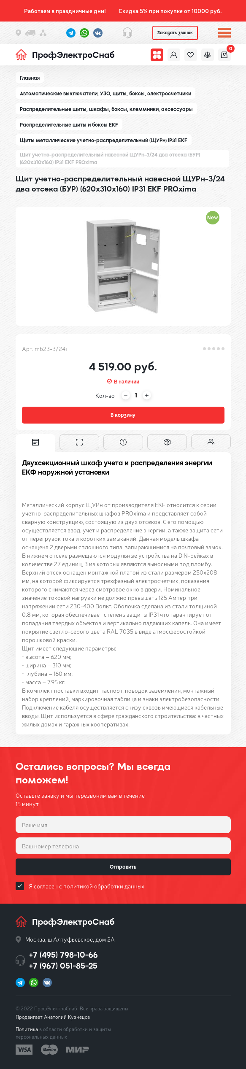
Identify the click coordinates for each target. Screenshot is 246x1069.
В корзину (123, 415)
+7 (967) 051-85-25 (63, 966)
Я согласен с (86, 886)
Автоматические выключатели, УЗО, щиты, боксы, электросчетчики (105, 94)
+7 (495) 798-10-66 (63, 955)
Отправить (123, 867)
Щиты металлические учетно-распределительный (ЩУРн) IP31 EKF (103, 140)
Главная (30, 78)
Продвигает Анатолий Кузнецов (53, 1016)
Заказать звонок (175, 32)
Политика (27, 1029)
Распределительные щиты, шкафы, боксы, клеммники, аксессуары (106, 109)
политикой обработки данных (103, 886)
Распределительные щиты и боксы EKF (69, 125)
